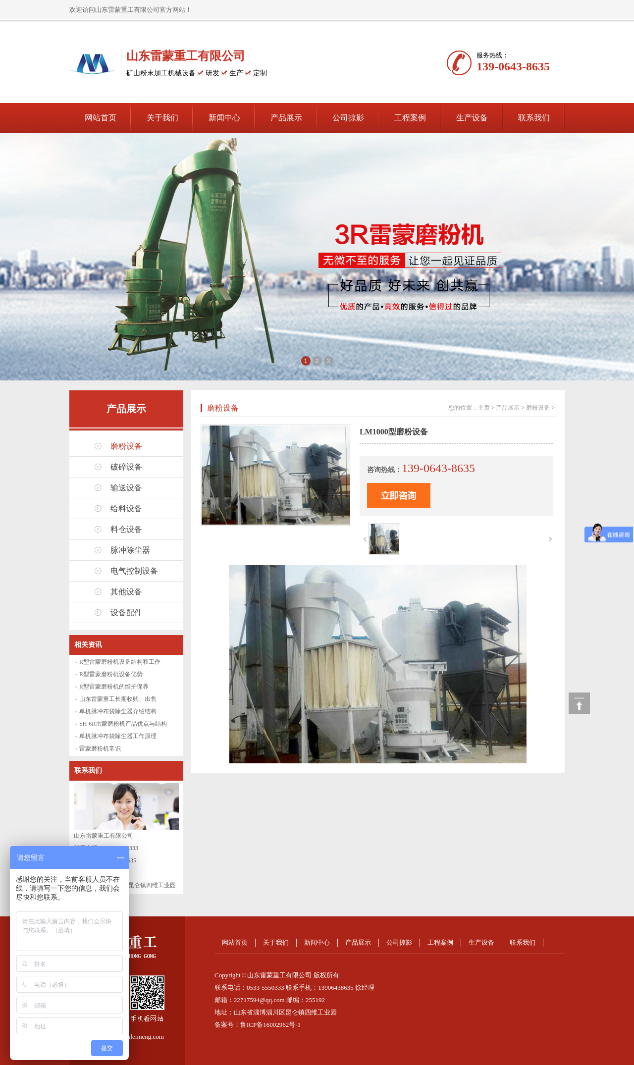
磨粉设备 (126, 446)
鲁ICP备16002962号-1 (270, 1024)
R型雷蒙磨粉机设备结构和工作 (119, 661)
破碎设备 (126, 467)
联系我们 (534, 117)
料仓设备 (126, 529)
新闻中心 (224, 117)
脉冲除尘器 (130, 550)
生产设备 (472, 117)
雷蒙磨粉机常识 (100, 748)
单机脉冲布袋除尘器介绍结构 (118, 711)
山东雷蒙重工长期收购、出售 (118, 698)
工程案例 (410, 117)
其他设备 (126, 591)
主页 (484, 407)
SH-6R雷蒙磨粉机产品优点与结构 (123, 723)
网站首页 (100, 117)
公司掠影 (348, 117)
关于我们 (162, 117)
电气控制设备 (134, 571)
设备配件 (126, 612)
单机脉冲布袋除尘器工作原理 (118, 736)
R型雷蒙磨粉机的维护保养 (114, 686)
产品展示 (286, 117)
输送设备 (126, 487)
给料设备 (126, 508)
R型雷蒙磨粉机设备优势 (111, 674)
